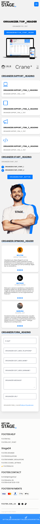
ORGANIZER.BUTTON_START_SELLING (20, 32)
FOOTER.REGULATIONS (9, 456)
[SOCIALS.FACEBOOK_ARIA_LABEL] (22, 504)
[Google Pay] (21, 494)
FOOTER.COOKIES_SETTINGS (11, 463)
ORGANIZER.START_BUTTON (20, 177)
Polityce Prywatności (26, 405)
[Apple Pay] (27, 494)
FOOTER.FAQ (5, 439)
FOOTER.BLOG (8, 466)
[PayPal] (15, 493)
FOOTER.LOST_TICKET (8, 442)
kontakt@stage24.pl (8, 477)
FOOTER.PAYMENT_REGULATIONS (12, 459)
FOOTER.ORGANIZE (7, 453)
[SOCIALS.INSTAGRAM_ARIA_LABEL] (19, 504)
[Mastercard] (9, 494)
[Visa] (4, 493)
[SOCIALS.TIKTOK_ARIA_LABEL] (26, 504)
